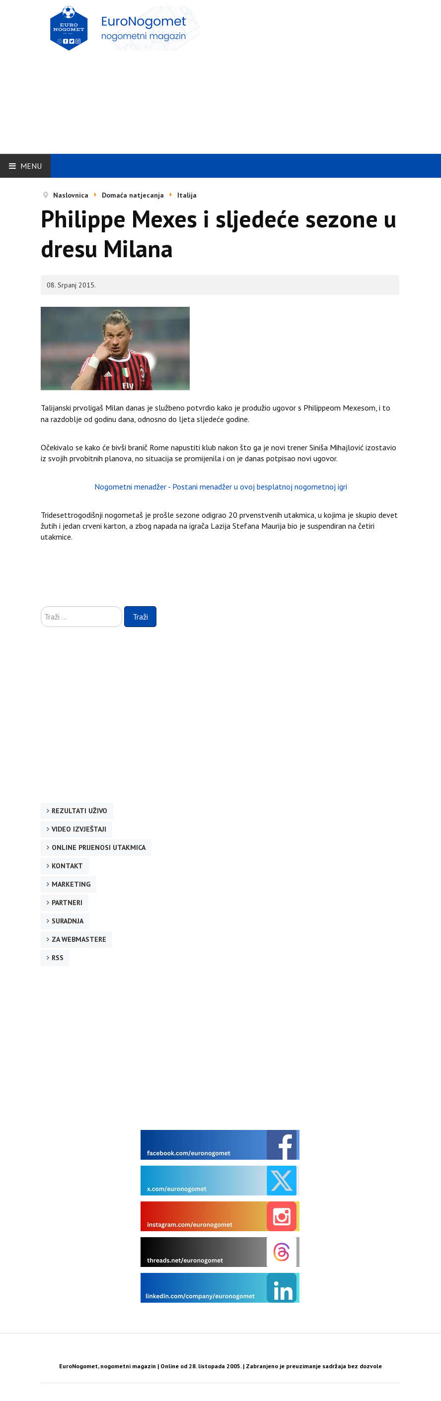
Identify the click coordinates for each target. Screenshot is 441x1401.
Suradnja (67, 920)
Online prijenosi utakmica (99, 847)
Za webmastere (79, 939)
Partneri (67, 902)
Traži (140, 617)
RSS (58, 957)
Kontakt (67, 865)
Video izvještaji (79, 829)
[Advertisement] (302, 75)
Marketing (71, 884)
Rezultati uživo (79, 810)
